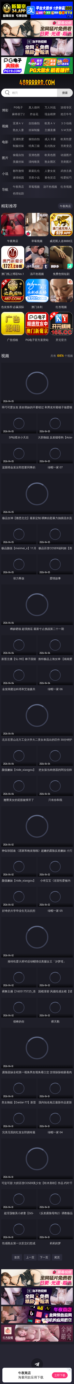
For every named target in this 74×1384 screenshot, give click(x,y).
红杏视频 (66, 186)
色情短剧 (18, 193)
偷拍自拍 (34, 139)
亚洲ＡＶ (18, 123)
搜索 (65, 93)
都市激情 (18, 171)
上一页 (30, 1257)
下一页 (44, 1257)
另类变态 (66, 146)
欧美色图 (50, 155)
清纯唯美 (34, 162)
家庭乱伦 (34, 171)
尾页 (57, 1257)
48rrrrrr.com (37, 83)
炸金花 (34, 114)
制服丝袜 (18, 146)
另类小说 (34, 177)
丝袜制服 (34, 130)
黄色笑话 (50, 177)
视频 (5, 126)
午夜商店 (18, 186)
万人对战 (50, 107)
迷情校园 (18, 177)
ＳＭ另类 (66, 130)
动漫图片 (66, 155)
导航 (5, 189)
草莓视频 (34, 186)
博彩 (5, 110)
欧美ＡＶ (50, 123)
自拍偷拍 (34, 123)
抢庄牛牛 (66, 114)
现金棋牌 (50, 114)
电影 (5, 142)
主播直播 (50, 130)
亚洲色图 (34, 155)
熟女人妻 (18, 130)
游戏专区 (66, 107)
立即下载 (59, 1375)
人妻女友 (50, 171)
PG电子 (18, 107)
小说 (5, 173)
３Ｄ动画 (66, 123)
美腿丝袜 (18, 162)
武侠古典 (66, 171)
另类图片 (66, 162)
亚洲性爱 (18, 139)
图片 (5, 158)
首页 (17, 1257)
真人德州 (34, 107)
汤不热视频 (50, 186)
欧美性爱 (66, 139)
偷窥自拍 (18, 155)
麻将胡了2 (18, 114)
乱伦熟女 (50, 146)
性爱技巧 (66, 177)
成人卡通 (50, 139)
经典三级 (34, 146)
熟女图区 (50, 162)
